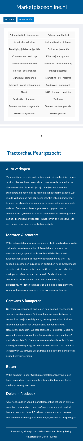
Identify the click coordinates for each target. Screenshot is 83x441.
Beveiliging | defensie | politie (24, 49)
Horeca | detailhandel (24, 70)
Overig (24, 91)
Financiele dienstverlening (58, 63)
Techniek (58, 99)
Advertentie (25, 19)
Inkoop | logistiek (58, 70)
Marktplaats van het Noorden (39, 431)
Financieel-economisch (24, 63)
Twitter (53, 436)
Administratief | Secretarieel (24, 34)
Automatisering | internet (58, 42)
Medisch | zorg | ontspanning (24, 84)
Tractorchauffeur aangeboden (24, 106)
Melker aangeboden (24, 113)
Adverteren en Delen (37, 436)
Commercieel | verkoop (24, 56)
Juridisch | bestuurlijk (24, 77)
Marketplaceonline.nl (41, 7)
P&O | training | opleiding (58, 91)
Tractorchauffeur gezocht (58, 106)
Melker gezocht (58, 113)
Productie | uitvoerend (24, 99)
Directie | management (58, 56)
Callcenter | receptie (58, 49)
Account (9, 19)
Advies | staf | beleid (58, 34)
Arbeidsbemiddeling (24, 42)
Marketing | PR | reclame (58, 77)
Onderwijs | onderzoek (58, 84)
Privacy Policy (64, 431)
